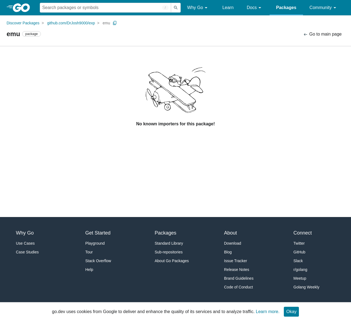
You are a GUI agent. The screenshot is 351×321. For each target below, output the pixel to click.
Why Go (198, 8)
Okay (291, 311)
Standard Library (169, 243)
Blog (228, 252)
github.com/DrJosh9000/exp (71, 23)
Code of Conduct (238, 287)
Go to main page (322, 34)
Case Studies (27, 252)
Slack (298, 261)
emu (106, 23)
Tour (89, 252)
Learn (228, 7)
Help (89, 269)
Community (324, 8)
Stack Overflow (98, 261)
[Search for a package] (105, 8)
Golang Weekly (306, 287)
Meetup (299, 278)
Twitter (299, 243)
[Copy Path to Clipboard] (114, 23)
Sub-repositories (169, 252)
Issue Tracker (235, 261)
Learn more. (267, 311)
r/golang (300, 269)
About (230, 233)
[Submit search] (176, 8)
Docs (255, 8)
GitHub (299, 252)
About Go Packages (172, 261)
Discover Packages (23, 23)
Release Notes (236, 269)
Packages (286, 7)
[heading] (23, 7)
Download (232, 243)
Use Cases (25, 243)
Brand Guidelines (238, 278)
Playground (95, 243)
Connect (302, 233)
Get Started (98, 233)
